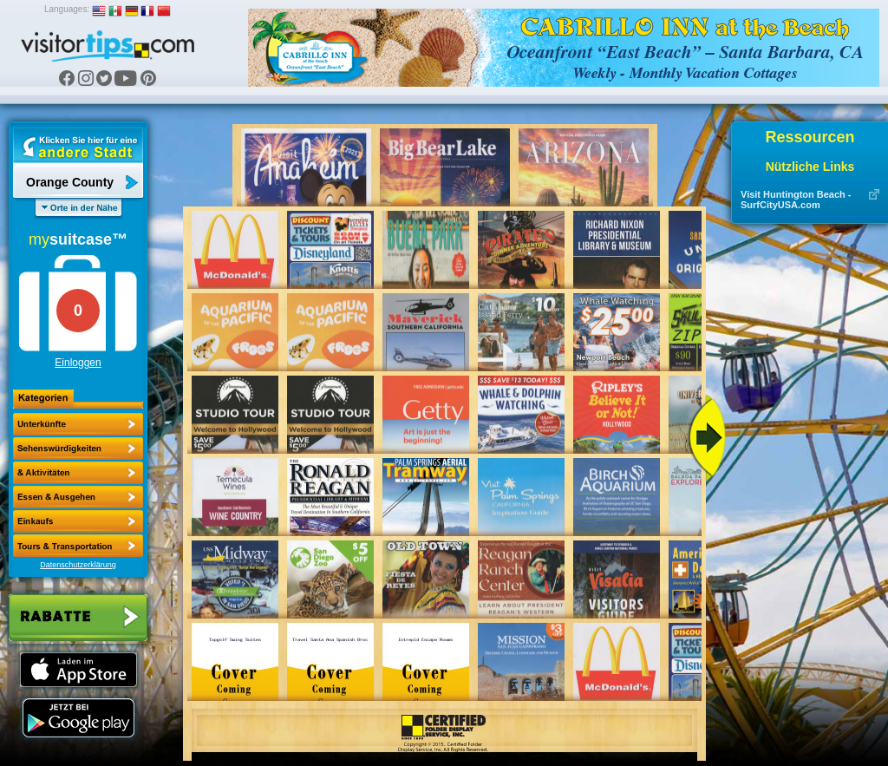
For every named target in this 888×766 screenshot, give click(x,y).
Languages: (66, 9)
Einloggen (78, 363)
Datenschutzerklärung (78, 564)
